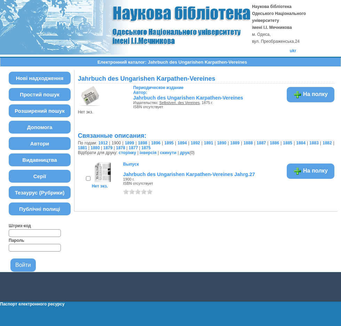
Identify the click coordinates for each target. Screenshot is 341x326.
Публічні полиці (39, 209)
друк (184, 152)
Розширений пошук (40, 111)
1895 (169, 143)
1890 (222, 143)
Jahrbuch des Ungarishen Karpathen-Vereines (188, 98)
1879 (108, 147)
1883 (314, 143)
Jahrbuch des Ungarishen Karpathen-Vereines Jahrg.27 (189, 174)
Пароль (16, 240)
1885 (287, 143)
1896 (155, 143)
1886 (274, 143)
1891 (208, 143)
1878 (120, 147)
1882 (327, 143)
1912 (103, 143)
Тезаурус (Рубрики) (40, 193)
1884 (301, 143)
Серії (39, 176)
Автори (39, 143)
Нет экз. (100, 186)
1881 (82, 147)
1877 (133, 147)
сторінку (127, 152)
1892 (195, 143)
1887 (261, 143)
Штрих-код (20, 225)
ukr (293, 50)
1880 (95, 147)
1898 (143, 143)
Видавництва (39, 160)
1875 (146, 147)
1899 (129, 143)
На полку (310, 94)
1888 (248, 143)
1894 (182, 143)
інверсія (148, 152)
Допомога (40, 127)
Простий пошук (40, 94)
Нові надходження (40, 78)
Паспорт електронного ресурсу (32, 304)
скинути (168, 152)
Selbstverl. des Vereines (179, 103)
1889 (235, 143)
